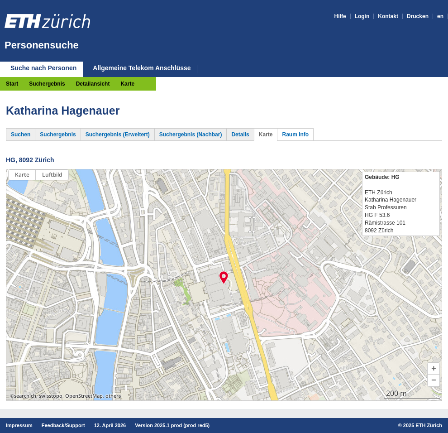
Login (362, 16)
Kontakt (388, 16)
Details (240, 134)
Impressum (19, 425)
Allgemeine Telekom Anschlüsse (142, 68)
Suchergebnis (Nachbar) (190, 134)
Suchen (20, 134)
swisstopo (50, 396)
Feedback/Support (63, 425)
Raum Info (295, 134)
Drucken (418, 16)
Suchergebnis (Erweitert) (118, 134)
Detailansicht (93, 84)
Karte (127, 84)
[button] (433, 369)
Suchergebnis (47, 84)
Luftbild (52, 174)
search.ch (25, 396)
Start (12, 84)
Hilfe (340, 16)
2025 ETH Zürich (422, 425)
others (113, 396)
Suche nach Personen (43, 68)
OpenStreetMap (84, 396)
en (440, 16)
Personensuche (42, 45)
